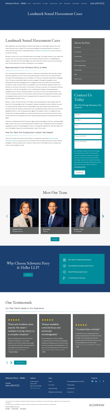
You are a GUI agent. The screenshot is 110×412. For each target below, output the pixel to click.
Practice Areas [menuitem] (53, 3)
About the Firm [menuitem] (37, 3)
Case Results (71, 388)
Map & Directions (35, 388)
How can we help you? (81, 141)
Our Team (51, 385)
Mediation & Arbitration (55, 392)
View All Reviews (20, 362)
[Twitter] (100, 381)
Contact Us (26, 275)
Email (76, 130)
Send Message (79, 172)
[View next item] (11, 362)
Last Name (78, 120)
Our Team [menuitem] (45, 3)
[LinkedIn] (96, 381)
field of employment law (45, 50)
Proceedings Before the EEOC (75, 381)
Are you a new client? (80, 136)
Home (50, 381)
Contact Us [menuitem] (84, 3)
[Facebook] (103, 381)
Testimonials (70, 385)
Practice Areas (53, 388)
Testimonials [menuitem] (67, 3)
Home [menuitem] (29, 3)
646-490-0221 (97, 3)
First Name (78, 114)
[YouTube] (92, 381)
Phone (76, 125)
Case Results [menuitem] (75, 3)
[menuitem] (88, 47)
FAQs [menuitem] (60, 3)
